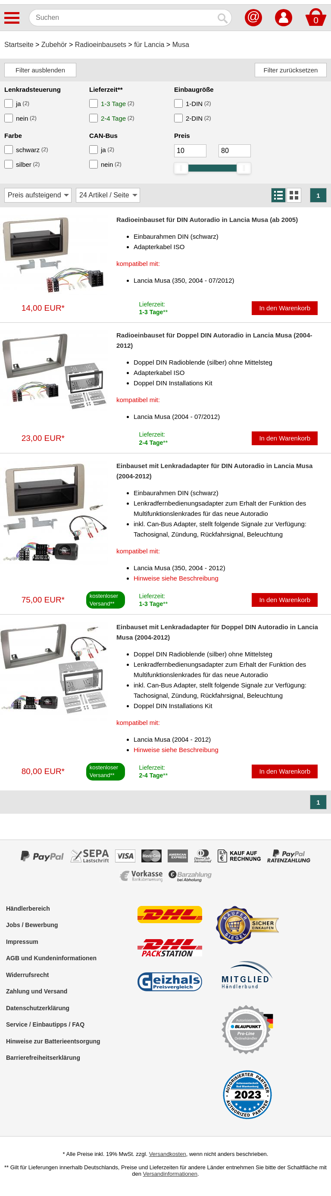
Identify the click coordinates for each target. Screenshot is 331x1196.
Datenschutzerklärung (37, 1008)
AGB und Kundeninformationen (51, 958)
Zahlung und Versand (36, 991)
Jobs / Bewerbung (32, 924)
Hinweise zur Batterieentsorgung (53, 1041)
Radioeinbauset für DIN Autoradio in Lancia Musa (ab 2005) (207, 219)
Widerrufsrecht (27, 974)
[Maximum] (235, 150)
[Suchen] (122, 17)
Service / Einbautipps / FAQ (45, 1024)
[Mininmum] (190, 150)
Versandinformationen (170, 1174)
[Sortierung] (38, 195)
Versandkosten (167, 1154)
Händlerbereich (28, 908)
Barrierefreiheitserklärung (43, 1057)
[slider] (181, 168)
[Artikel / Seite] (108, 195)
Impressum (22, 941)
